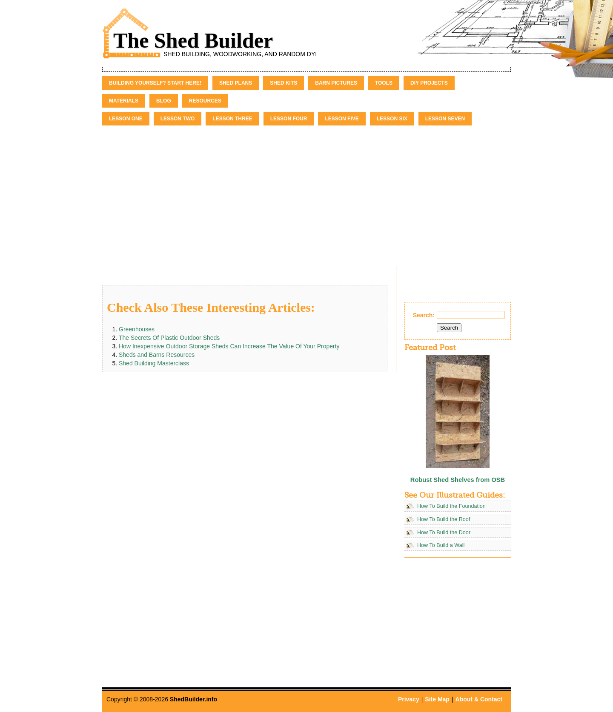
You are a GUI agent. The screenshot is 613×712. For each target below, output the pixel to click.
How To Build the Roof (443, 519)
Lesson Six (392, 119)
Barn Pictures (336, 83)
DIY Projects (429, 83)
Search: (424, 315)
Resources (205, 101)
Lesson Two (177, 119)
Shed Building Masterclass (154, 363)
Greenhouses (137, 329)
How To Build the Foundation (451, 506)
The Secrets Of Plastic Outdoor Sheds (169, 337)
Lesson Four (288, 119)
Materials (123, 101)
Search (449, 328)
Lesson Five (341, 119)
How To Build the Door (443, 532)
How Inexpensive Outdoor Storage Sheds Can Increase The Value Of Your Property (229, 346)
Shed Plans (235, 83)
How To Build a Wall (440, 545)
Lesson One (126, 119)
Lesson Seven (445, 119)
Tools (383, 83)
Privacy (408, 699)
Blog (163, 101)
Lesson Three (232, 119)
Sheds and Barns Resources (157, 354)
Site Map (437, 699)
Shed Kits (283, 83)
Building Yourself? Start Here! (155, 83)
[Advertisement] (306, 189)
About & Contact (478, 699)
